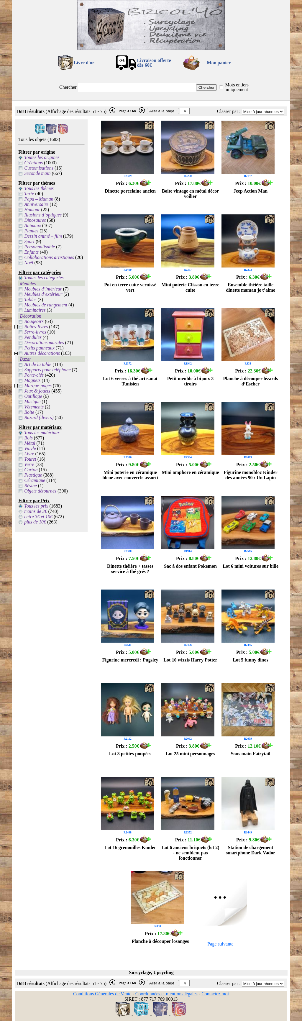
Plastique (33, 474)
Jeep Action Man (251, 190)
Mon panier (219, 62)
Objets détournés (40, 490)
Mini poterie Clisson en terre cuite (190, 287)
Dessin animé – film (43, 236)
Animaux (32, 225)
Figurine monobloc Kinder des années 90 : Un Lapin (250, 475)
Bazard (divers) (38, 417)
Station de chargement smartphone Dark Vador (250, 850)
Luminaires (34, 310)
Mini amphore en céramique (190, 472)
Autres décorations (42, 353)
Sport (29, 241)
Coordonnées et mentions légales (166, 993)
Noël (28, 262)
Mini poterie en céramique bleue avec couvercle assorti (130, 475)
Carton (30, 469)
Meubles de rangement (45, 304)
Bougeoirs (34, 321)
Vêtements (34, 406)
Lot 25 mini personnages (190, 753)
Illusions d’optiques (43, 214)
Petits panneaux (39, 347)
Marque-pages (38, 385)
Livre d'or (84, 62)
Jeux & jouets (37, 390)
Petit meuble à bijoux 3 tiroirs (190, 381)
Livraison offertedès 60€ (154, 63)
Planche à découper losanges (160, 941)
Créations (33, 162)
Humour (32, 209)
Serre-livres (35, 331)
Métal (29, 443)
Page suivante (220, 943)
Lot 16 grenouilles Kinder (130, 847)
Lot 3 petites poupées (130, 753)
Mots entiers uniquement (237, 87)
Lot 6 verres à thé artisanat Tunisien (130, 381)
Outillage (33, 396)
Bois (28, 437)
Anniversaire (36, 204)
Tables (30, 299)
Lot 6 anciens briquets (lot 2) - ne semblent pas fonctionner (190, 853)
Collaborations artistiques (49, 257)
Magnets (32, 380)
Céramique (34, 480)
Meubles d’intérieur (43, 288)
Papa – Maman (38, 198)
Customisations (38, 167)
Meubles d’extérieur (43, 294)
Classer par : (229, 111)
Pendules (33, 337)
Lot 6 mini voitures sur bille (250, 566)
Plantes (31, 230)
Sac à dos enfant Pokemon (190, 566)
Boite (29, 412)
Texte (29, 193)
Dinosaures (35, 220)
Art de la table (37, 364)
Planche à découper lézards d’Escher (250, 381)
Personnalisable (39, 246)
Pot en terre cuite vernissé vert (130, 287)
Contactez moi (215, 993)
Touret (30, 459)
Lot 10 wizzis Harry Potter (190, 659)
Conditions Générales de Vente (102, 993)
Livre (29, 453)
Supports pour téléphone (47, 369)
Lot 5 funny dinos (250, 659)
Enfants (31, 252)
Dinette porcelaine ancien (130, 190)
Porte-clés (34, 374)
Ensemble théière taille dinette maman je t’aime (250, 287)
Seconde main (37, 173)
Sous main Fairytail (250, 753)
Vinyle (30, 448)
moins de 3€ (35, 511)
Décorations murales (44, 342)
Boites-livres (36, 326)
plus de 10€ (35, 521)
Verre (29, 464)
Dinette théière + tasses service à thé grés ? (130, 569)
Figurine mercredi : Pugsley (130, 659)
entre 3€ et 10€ (38, 516)
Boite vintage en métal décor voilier (190, 193)
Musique (32, 401)
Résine (30, 485)
